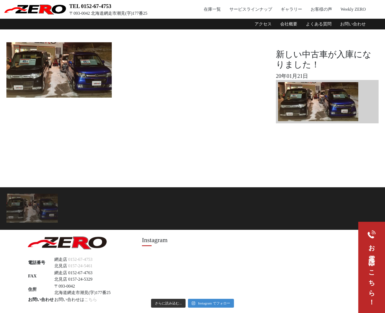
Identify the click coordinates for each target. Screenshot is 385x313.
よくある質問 (319, 24)
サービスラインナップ (250, 9)
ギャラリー (291, 9)
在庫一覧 (212, 9)
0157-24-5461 (80, 266)
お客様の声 (321, 9)
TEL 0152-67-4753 (90, 6)
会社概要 (288, 24)
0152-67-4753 (80, 259)
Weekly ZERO (353, 9)
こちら (90, 299)
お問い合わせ (353, 24)
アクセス (263, 24)
